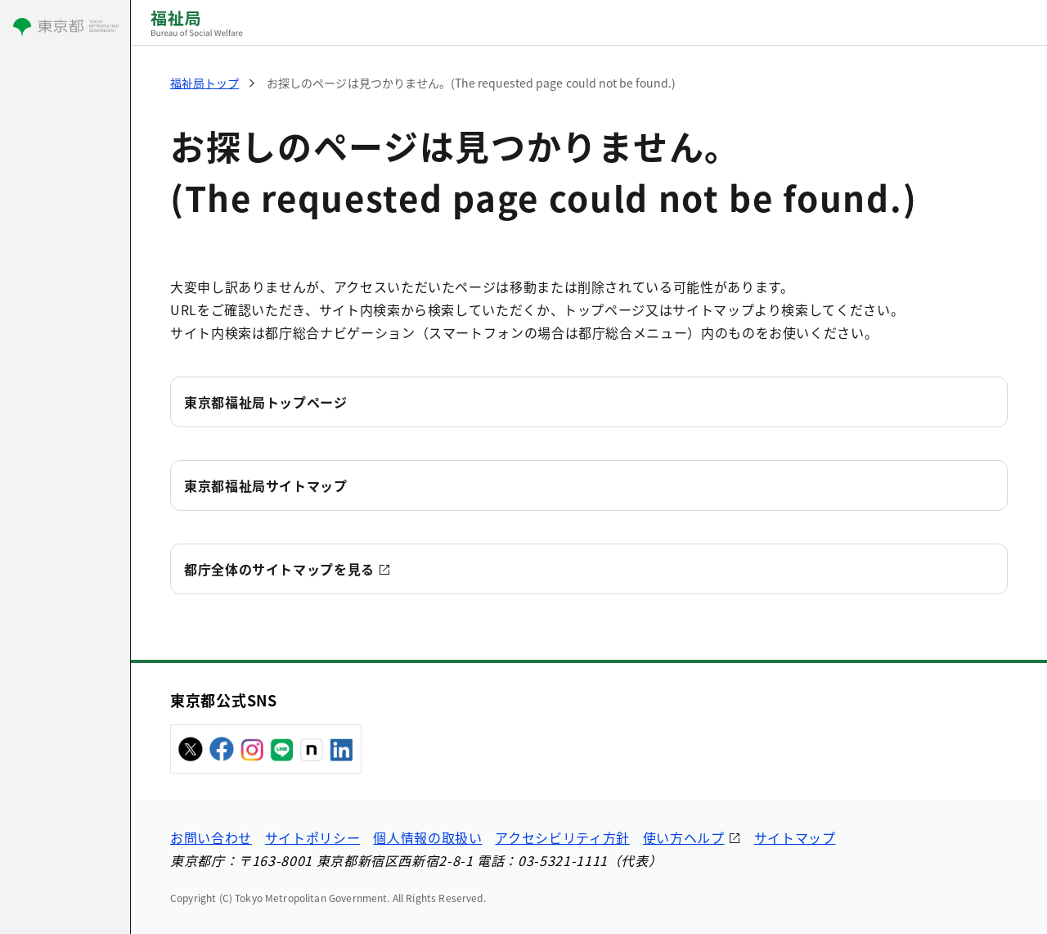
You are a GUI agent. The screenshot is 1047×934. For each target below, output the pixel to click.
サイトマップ (795, 837)
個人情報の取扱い (427, 837)
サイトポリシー (312, 837)
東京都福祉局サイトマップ (266, 485)
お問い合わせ (211, 837)
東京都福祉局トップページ (266, 402)
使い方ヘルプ (684, 837)
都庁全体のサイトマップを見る (279, 569)
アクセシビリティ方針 (562, 837)
